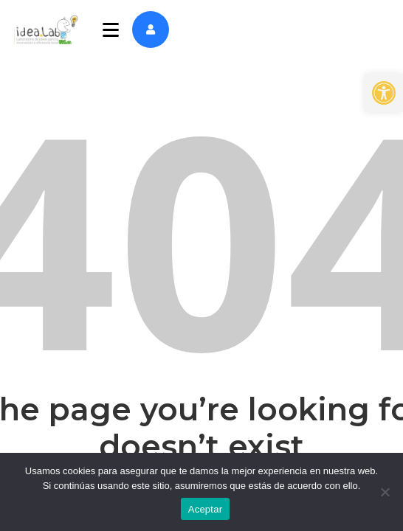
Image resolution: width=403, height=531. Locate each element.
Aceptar (205, 509)
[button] (384, 93)
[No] (384, 492)
